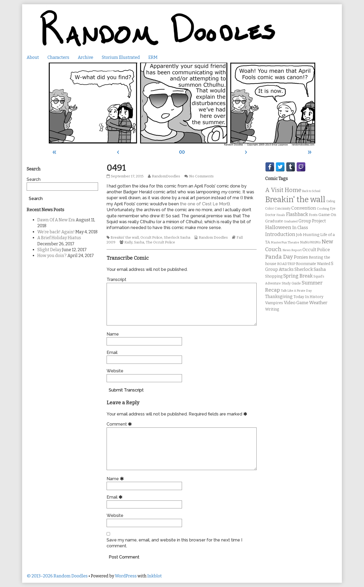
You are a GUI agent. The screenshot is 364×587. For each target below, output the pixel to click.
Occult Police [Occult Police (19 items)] (316, 249)
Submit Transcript (126, 390)
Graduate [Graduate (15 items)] (274, 221)
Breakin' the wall (125, 237)
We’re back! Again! (56, 231)
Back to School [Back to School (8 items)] (311, 191)
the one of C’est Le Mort (204, 203)
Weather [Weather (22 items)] (318, 302)
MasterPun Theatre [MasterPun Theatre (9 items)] (285, 242)
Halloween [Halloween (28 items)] (278, 227)
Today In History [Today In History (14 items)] (308, 297)
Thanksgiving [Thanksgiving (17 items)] (279, 296)
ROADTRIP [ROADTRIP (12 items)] (286, 264)
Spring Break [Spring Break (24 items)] (298, 276)
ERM (152, 57)
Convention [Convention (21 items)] (303, 208)
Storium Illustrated (121, 57)
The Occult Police (160, 242)
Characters (58, 57)
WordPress (126, 575)
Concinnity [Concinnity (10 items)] (282, 208)
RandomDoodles (166, 176)
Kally (128, 242)
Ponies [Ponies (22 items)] (301, 257)
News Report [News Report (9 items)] (292, 250)
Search (34, 179)
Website (115, 370)
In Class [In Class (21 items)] (300, 227)
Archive (85, 57)
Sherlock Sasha (177, 237)
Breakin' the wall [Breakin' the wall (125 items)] (295, 199)
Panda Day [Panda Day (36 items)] (279, 257)
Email (112, 352)
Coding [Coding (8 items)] (330, 201)
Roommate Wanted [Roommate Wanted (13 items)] (313, 264)
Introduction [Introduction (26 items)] (280, 234)
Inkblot (154, 575)
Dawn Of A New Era (56, 219)
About (33, 57)
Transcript (116, 279)
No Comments (201, 176)
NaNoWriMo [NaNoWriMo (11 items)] (310, 242)
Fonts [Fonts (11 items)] (313, 215)
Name (113, 334)
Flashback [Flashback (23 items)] (297, 214)
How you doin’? (52, 255)
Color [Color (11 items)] (269, 208)
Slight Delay (49, 249)
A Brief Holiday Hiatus (59, 237)
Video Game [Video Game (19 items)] (296, 302)
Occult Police (151, 237)
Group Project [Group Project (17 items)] (312, 220)
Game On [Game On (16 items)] (327, 214)
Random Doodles (213, 237)
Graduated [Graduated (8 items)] (291, 221)
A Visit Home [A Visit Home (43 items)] (283, 190)
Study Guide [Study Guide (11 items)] (291, 283)
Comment (120, 424)
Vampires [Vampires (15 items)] (274, 302)
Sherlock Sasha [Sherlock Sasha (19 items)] (310, 269)
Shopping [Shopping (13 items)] (273, 276)
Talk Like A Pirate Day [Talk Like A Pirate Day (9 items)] (296, 290)
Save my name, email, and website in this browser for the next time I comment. (174, 542)
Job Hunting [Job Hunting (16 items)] (307, 234)
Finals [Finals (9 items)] (280, 215)
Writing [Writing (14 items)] (272, 309)
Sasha (139, 242)
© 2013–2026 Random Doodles (57, 575)
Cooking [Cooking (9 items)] (323, 208)
